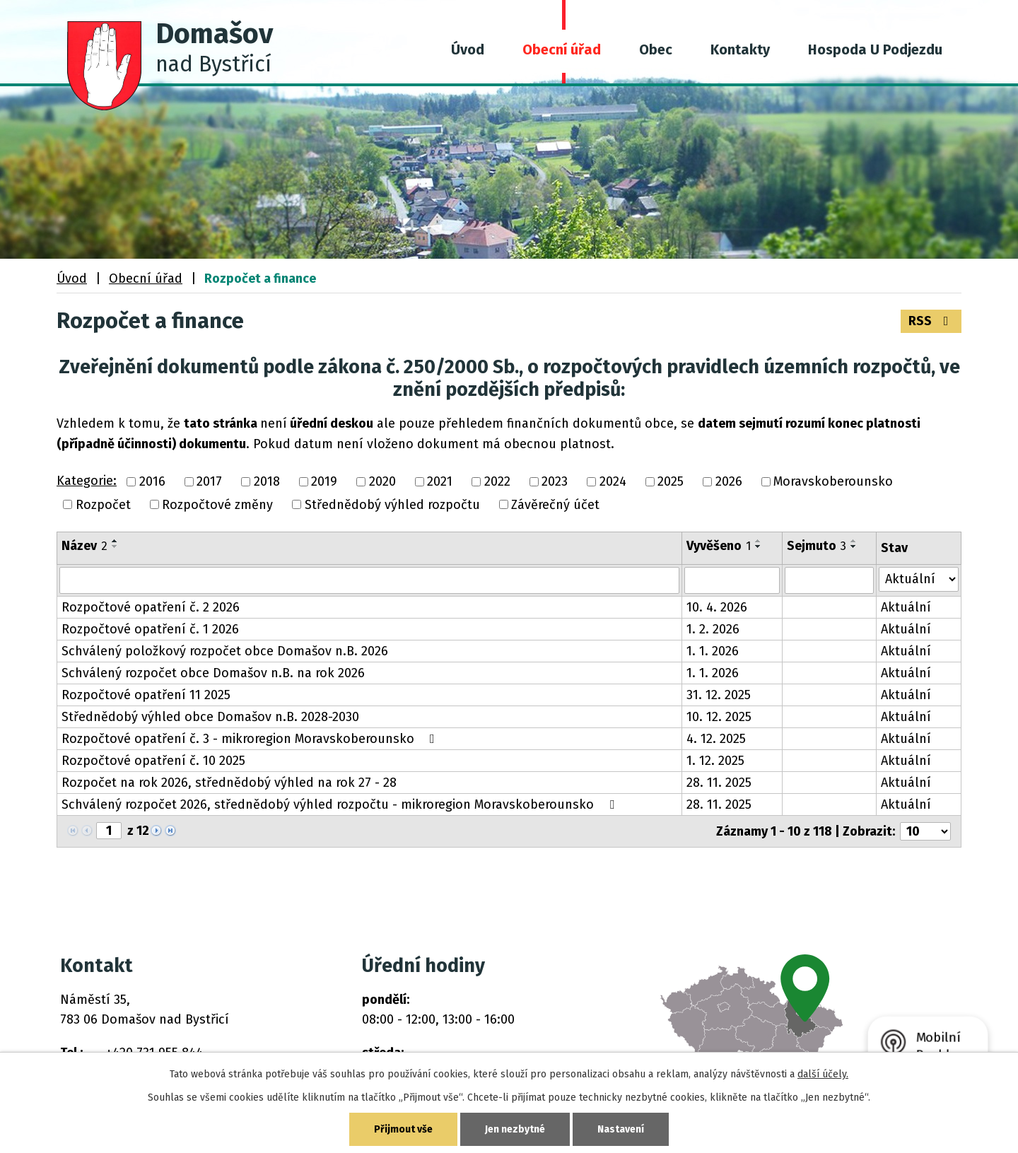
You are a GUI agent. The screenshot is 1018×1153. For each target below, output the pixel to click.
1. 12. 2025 (715, 760)
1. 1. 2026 (712, 651)
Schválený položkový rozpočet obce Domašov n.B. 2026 (225, 651)
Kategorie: (87, 480)
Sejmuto (816, 546)
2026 (728, 482)
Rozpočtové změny (217, 505)
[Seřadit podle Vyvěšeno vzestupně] (758, 541)
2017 (209, 482)
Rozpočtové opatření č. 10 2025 (153, 760)
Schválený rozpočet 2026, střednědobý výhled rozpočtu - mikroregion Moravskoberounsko (341, 804)
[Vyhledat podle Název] (369, 580)
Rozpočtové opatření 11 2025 (146, 695)
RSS (931, 321)
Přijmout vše (403, 1129)
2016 (152, 482)
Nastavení (620, 1129)
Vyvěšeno (718, 546)
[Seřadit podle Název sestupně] (115, 546)
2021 (439, 482)
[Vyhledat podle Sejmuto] (829, 580)
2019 (324, 482)
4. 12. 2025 (716, 739)
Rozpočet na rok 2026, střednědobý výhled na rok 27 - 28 (229, 782)
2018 (267, 482)
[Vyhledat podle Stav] (919, 579)
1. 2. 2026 (712, 629)
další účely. (822, 1074)
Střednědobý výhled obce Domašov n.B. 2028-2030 (210, 717)
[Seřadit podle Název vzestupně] (115, 541)
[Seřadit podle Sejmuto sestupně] (854, 546)
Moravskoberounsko (833, 482)
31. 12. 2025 (718, 695)
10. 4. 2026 (716, 607)
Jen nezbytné (515, 1129)
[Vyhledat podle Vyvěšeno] (731, 580)
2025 (670, 482)
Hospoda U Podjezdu (875, 49)
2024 (612, 482)
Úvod (467, 49)
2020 (382, 482)
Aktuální (906, 607)
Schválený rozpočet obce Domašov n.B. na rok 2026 (213, 673)
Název (84, 546)
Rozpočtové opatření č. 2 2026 (151, 607)
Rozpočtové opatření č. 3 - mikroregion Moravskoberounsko (251, 739)
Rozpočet (103, 505)
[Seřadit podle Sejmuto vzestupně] (854, 541)
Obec (655, 49)
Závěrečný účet (555, 505)
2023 (555, 482)
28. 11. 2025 (718, 782)
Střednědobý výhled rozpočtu (392, 505)
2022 (497, 482)
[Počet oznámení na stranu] (925, 831)
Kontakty (740, 49)
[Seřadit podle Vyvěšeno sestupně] (758, 546)
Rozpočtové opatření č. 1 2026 (150, 629)
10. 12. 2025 (718, 717)
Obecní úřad (561, 49)
